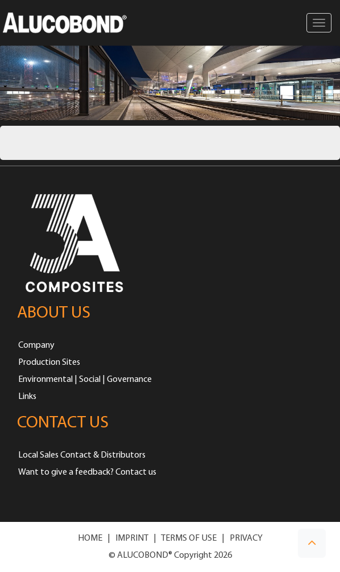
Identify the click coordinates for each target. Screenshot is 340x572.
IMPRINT (131, 538)
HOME (90, 538)
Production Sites (49, 362)
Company (36, 345)
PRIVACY (246, 538)
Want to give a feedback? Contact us (87, 472)
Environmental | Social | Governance (85, 379)
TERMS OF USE (189, 538)
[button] (312, 543)
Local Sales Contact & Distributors (82, 455)
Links (27, 396)
